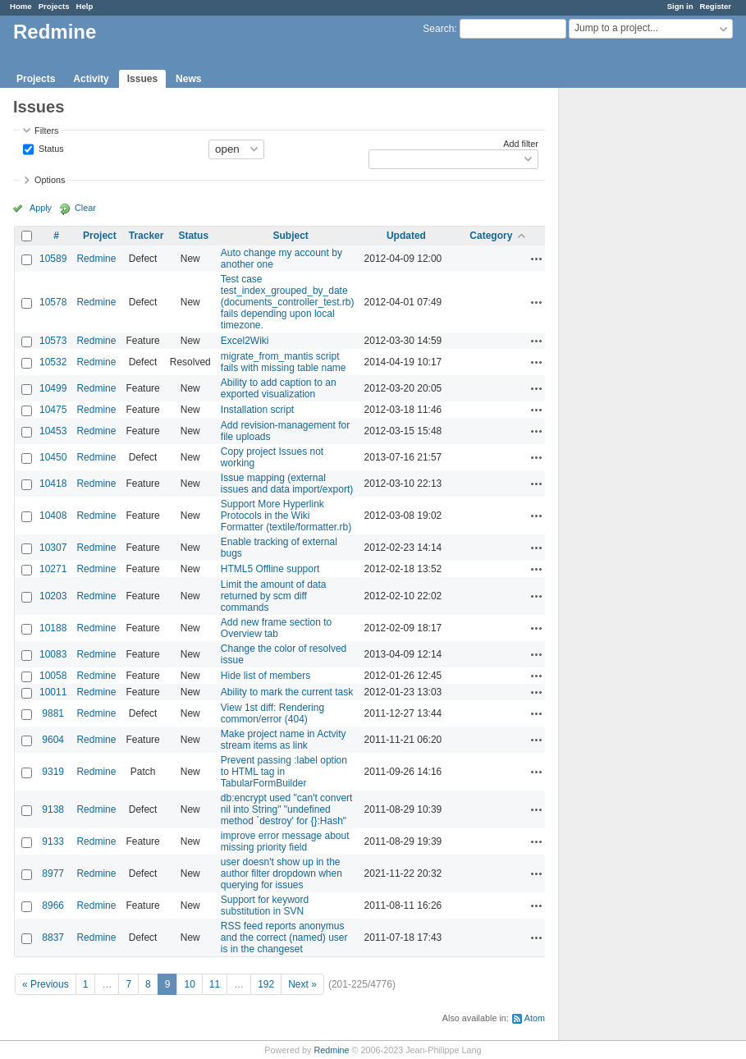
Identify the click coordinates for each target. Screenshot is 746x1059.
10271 (52, 569)
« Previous (45, 984)
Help (85, 6)
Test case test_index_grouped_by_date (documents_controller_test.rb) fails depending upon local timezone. (288, 302)
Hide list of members (265, 675)
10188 (52, 628)
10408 (52, 515)
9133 (53, 841)
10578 (52, 302)
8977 (53, 873)
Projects (54, 6)
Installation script (257, 409)
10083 (52, 654)
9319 (53, 771)
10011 (52, 692)
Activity (90, 79)
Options (49, 180)
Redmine (96, 258)
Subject (291, 235)
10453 (52, 431)
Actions (536, 258)
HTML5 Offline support (270, 569)
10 (189, 984)
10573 (52, 340)
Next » (302, 984)
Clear (85, 208)
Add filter (520, 144)
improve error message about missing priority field (285, 841)
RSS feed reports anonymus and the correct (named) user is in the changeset (284, 937)
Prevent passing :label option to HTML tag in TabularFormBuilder (284, 771)
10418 (52, 483)
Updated (406, 235)
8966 (53, 905)
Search (438, 28)
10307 (52, 547)
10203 (52, 596)
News (188, 79)
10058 (52, 675)
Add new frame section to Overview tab (276, 628)
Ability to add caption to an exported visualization (278, 388)
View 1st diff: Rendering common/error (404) (272, 713)
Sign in (680, 6)
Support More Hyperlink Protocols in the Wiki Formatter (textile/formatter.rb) (286, 515)
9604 (53, 739)
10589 (52, 258)
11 (214, 984)
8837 (53, 937)
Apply (41, 208)
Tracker (146, 235)
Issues (142, 79)
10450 (52, 457)
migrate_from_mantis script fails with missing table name (283, 362)
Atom (534, 1018)
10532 (52, 362)
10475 (52, 409)
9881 (53, 713)
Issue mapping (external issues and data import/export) (287, 483)
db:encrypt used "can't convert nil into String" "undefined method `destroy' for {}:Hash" (287, 809)
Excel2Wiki (245, 340)
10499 (52, 388)
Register (715, 6)
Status (50, 148)
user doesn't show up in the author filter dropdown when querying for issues (281, 873)
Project (100, 235)
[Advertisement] (641, 345)
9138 (53, 809)
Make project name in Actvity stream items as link (283, 739)
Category (490, 235)
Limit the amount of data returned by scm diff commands (274, 596)
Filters (46, 130)
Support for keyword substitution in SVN (265, 905)
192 (266, 984)
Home (21, 6)
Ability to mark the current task (287, 692)
